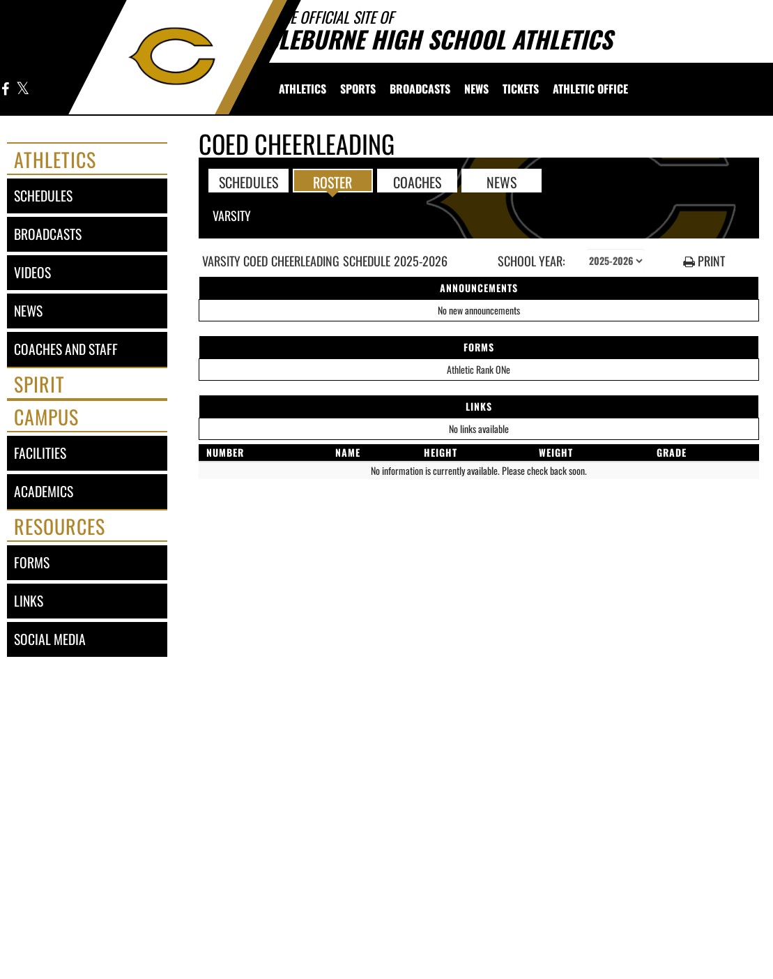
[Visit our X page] (22, 89)
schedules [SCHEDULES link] (43, 195)
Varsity (232, 215)
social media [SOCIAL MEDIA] (50, 639)
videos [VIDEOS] (32, 272)
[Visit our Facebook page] (5, 89)
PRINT (704, 261)
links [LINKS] (28, 601)
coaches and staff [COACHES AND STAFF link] (66, 349)
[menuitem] (302, 88)
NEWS (501, 181)
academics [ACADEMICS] (43, 491)
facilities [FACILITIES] (40, 453)
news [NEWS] (28, 311)
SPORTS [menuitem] (358, 88)
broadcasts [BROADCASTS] (48, 234)
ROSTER (332, 181)
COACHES (417, 181)
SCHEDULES (248, 181)
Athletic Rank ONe (478, 369)
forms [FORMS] (31, 562)
